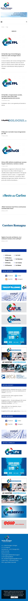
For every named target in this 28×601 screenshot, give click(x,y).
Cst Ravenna (18, 259)
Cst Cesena (18, 262)
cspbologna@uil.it (9, 556)
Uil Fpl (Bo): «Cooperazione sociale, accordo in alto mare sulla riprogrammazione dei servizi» (11, 96)
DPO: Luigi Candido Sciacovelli (8, 562)
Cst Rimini (18, 265)
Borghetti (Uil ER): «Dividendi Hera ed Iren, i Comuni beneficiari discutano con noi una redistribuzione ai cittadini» (13, 391)
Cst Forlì (17, 255)
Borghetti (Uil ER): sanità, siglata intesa (10, 411)
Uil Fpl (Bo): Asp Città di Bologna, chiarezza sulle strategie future (11, 54)
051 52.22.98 (6, 551)
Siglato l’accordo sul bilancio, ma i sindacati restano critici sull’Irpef (11, 238)
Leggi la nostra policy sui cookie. (16, 595)
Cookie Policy (4, 560)
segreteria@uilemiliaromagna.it (12, 554)
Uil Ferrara (8, 255)
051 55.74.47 (6, 553)
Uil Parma (7, 262)
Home (2, 27)
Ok (14, 597)
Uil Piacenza (8, 265)
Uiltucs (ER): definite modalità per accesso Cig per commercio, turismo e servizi (13, 163)
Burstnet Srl (15, 598)
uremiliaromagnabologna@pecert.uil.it (13, 558)
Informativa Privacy (13, 560)
